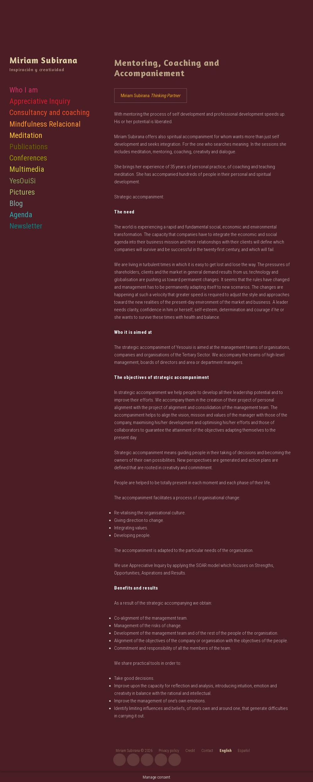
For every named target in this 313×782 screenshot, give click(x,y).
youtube (133, 759)
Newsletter (25, 225)
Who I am (23, 89)
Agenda (20, 214)
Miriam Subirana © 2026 (134, 750)
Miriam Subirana (42, 60)
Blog (16, 202)
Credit (190, 750)
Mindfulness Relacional (45, 123)
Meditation (25, 134)
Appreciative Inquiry (39, 101)
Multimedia (26, 169)
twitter (161, 759)
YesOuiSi (22, 180)
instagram (119, 759)
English (225, 750)
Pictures (22, 191)
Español (244, 750)
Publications (28, 146)
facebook (147, 759)
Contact (207, 750)
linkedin (174, 759)
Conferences (28, 157)
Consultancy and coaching (49, 112)
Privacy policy (169, 750)
